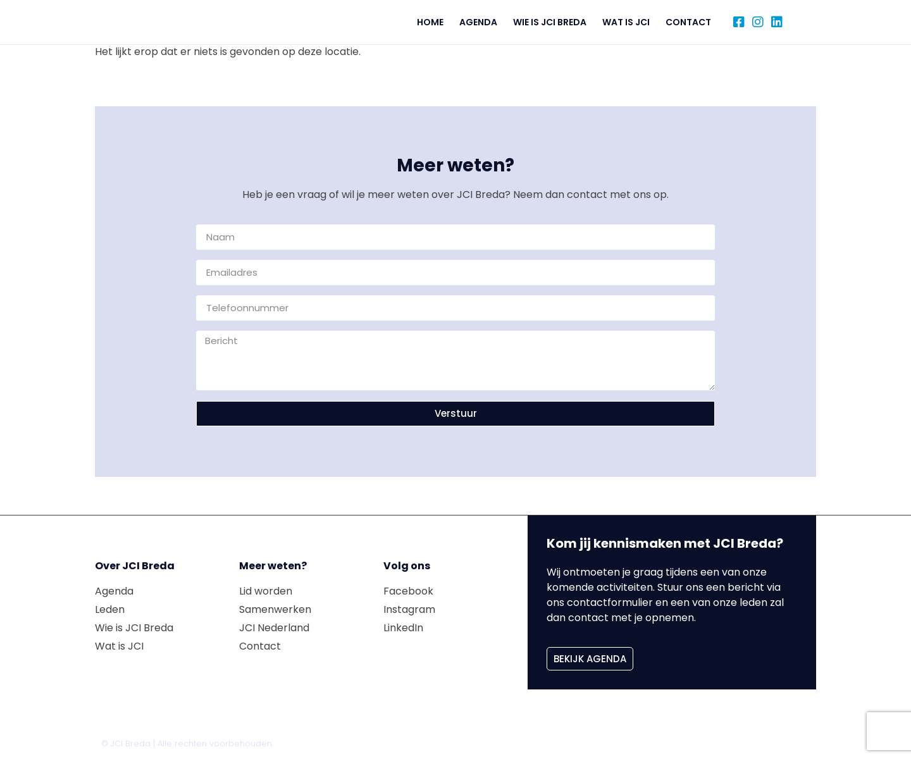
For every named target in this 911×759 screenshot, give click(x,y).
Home (430, 22)
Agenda (478, 22)
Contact (688, 22)
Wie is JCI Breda (549, 22)
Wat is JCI (626, 22)
